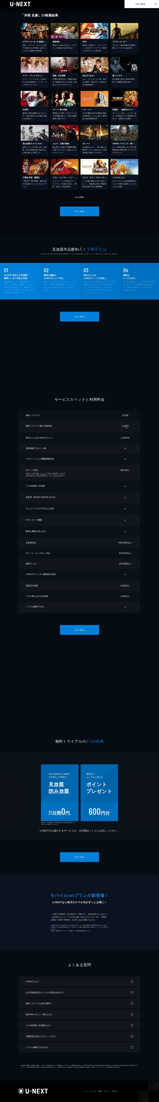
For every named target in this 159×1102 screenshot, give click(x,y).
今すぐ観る (140, 4)
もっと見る (79, 197)
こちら (55, 476)
